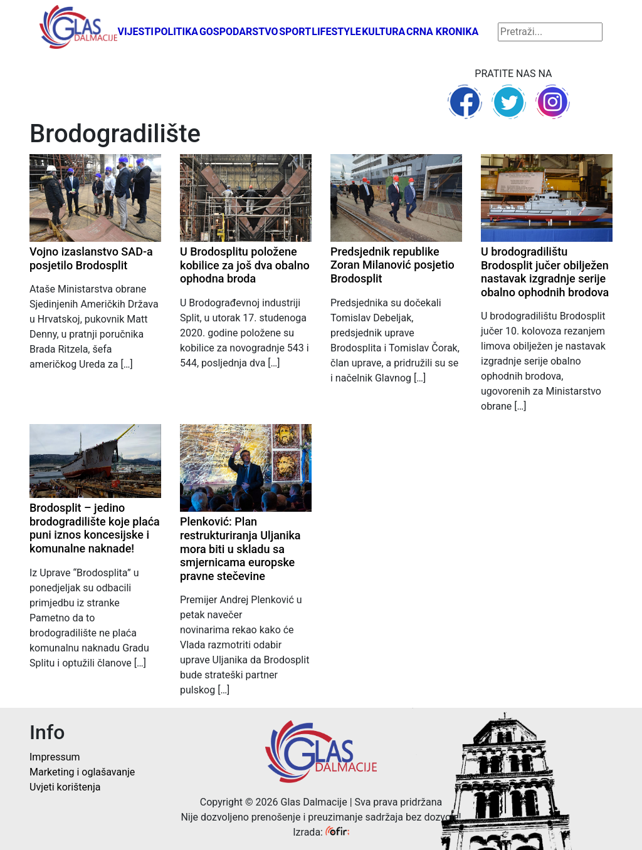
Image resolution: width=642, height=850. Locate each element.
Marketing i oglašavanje (82, 772)
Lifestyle (336, 32)
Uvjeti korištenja (64, 787)
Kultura (383, 32)
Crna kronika (442, 32)
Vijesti (135, 32)
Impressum (54, 757)
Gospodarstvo (238, 32)
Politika (176, 32)
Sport (295, 32)
